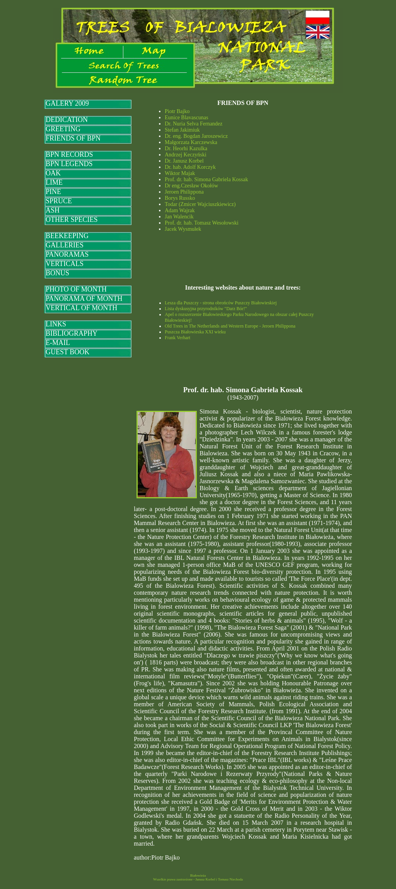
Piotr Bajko (177, 111)
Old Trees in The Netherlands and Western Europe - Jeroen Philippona (230, 326)
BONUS (57, 273)
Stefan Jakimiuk (182, 130)
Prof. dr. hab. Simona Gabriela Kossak (206, 179)
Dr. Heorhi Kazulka (186, 148)
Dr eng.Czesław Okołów (191, 186)
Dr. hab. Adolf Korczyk (190, 167)
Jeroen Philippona (184, 192)
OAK (53, 173)
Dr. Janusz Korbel (184, 161)
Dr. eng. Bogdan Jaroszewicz (196, 136)
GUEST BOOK (67, 352)
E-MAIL (58, 343)
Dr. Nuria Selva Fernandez (193, 124)
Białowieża (198, 875)
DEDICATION (67, 120)
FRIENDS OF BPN (73, 138)
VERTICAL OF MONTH (81, 308)
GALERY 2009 (67, 103)
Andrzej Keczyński (186, 155)
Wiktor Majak (180, 173)
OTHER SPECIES (72, 219)
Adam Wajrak (180, 210)
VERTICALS (65, 264)
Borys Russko (180, 198)
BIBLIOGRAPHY (71, 333)
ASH (53, 210)
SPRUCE (59, 201)
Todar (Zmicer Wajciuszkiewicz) (200, 204)
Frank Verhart (177, 337)
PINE (53, 192)
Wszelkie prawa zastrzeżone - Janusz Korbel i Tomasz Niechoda (198, 879)
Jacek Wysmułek (183, 229)
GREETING (63, 129)
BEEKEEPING (67, 236)
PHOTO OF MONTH (76, 289)
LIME (54, 182)
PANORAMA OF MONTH (84, 298)
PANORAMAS (67, 254)
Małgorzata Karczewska (191, 142)
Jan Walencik (179, 217)
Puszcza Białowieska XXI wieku (195, 332)
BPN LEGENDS (69, 164)
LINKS (56, 324)
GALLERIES (65, 245)
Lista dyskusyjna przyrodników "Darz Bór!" (206, 308)
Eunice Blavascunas (186, 117)
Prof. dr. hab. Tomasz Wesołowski (202, 223)
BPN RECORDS (69, 154)
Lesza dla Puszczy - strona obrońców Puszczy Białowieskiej (221, 302)
